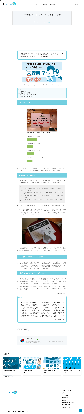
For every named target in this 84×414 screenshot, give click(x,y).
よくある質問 (65, 395)
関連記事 (7, 376)
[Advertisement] (42, 35)
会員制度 (45, 4)
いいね (36, 22)
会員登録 (76, 4)
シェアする (47, 22)
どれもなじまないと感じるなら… (27, 96)
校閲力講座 (52, 4)
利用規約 (64, 400)
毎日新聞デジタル (66, 407)
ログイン (71, 4)
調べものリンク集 (66, 404)
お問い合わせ (65, 397)
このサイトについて (36, 4)
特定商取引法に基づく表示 (68, 402)
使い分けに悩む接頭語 (24, 93)
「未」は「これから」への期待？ (27, 94)
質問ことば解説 (23, 329)
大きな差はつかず (23, 91)
